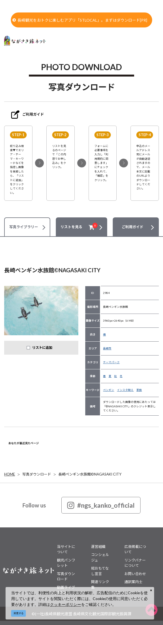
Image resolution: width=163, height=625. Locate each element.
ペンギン (108, 390)
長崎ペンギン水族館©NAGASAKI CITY (89, 474)
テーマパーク (111, 362)
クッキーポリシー (65, 604)
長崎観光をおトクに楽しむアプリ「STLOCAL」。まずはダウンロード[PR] (79, 20)
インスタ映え (125, 390)
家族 (139, 390)
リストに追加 (42, 347)
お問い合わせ (135, 573)
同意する (19, 613)
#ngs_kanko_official (101, 505)
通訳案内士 (133, 582)
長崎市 (107, 348)
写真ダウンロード (36, 474)
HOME (9, 474)
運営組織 (98, 546)
